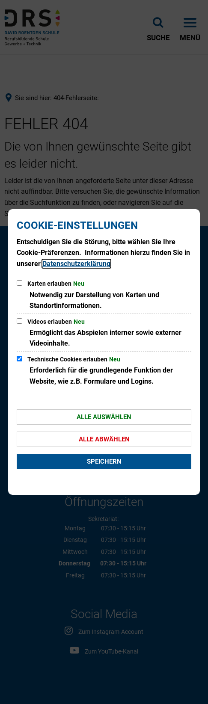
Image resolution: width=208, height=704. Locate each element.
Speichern (104, 461)
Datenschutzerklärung (76, 264)
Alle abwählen (104, 439)
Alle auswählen (104, 417)
